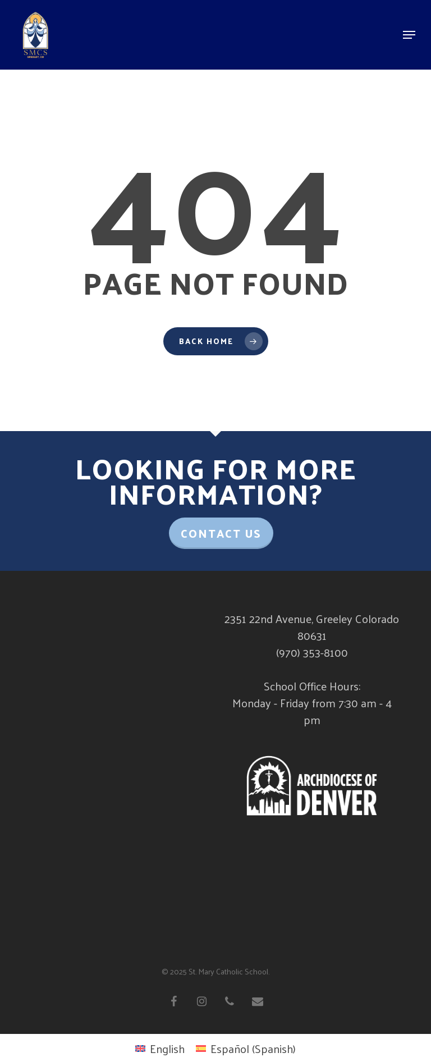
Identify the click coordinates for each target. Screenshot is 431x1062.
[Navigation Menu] (409, 34)
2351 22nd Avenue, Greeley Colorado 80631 (311, 627)
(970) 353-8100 (312, 652)
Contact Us (221, 533)
